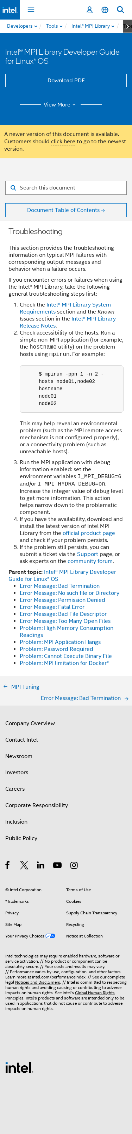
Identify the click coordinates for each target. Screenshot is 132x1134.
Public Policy (21, 838)
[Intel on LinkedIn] (41, 866)
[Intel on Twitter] (24, 866)
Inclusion (16, 821)
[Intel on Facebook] (7, 866)
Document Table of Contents (63, 210)
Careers (15, 788)
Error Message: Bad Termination (60, 586)
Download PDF (66, 80)
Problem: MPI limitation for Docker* (64, 663)
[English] (105, 10)
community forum (90, 561)
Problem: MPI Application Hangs (60, 642)
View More (61, 104)
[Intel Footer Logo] (19, 1067)
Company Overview (30, 723)
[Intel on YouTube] (57, 866)
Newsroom (18, 756)
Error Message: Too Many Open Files (65, 621)
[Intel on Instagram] (74, 866)
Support (87, 554)
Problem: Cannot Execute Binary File (66, 656)
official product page (89, 533)
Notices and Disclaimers (37, 982)
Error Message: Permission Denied (62, 600)
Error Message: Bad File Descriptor (63, 614)
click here (63, 141)
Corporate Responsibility (36, 805)
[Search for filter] (66, 188)
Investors (16, 772)
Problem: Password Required (56, 649)
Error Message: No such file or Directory (69, 593)
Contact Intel (21, 739)
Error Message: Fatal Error (52, 607)
